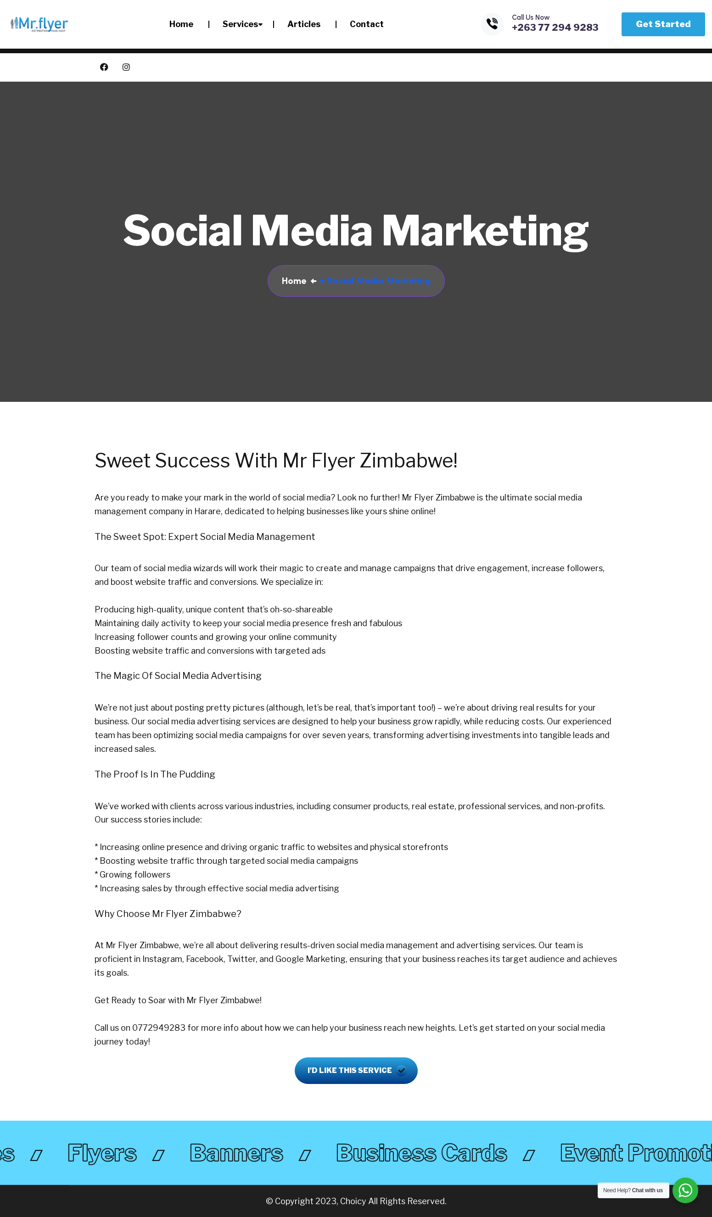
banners (241, 1153)
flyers (107, 1153)
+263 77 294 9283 (555, 27)
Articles (303, 24)
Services (240, 24)
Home (181, 24)
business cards (426, 1153)
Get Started (663, 24)
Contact (367, 24)
